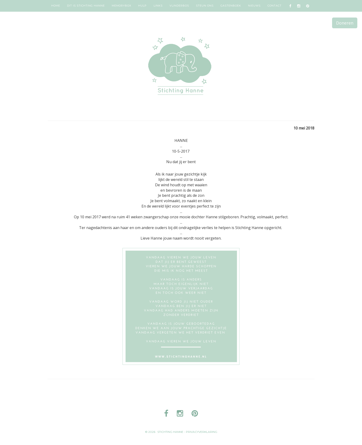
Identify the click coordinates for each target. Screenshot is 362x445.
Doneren (344, 23)
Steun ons (205, 5)
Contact (275, 5)
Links (158, 5)
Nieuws (254, 5)
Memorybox (121, 5)
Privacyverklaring (201, 432)
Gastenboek (231, 5)
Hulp (142, 5)
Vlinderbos (179, 5)
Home (55, 5)
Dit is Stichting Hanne (86, 5)
